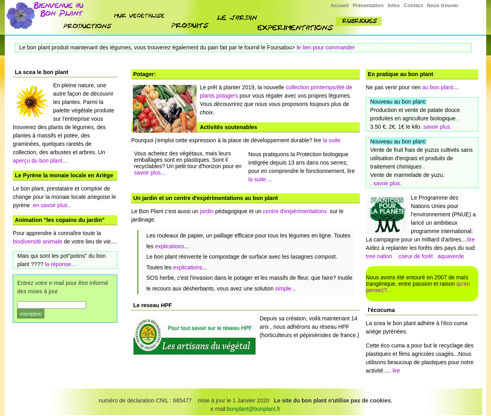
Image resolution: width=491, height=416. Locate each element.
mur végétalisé (140, 15)
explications (169, 246)
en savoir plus (50, 205)
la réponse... (60, 264)
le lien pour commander (326, 47)
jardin (237, 17)
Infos (394, 5)
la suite (331, 140)
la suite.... (260, 179)
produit (190, 26)
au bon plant (437, 87)
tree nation (379, 256)
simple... (285, 288)
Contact (413, 5)
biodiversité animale (37, 241)
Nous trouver (443, 5)
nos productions (88, 26)
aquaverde (451, 256)
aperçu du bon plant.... (40, 160)
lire (471, 239)
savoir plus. (437, 127)
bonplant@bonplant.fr (253, 409)
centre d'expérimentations (295, 211)
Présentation (368, 5)
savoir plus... (150, 172)
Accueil (340, 5)
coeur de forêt (415, 256)
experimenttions (296, 27)
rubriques (359, 21)
